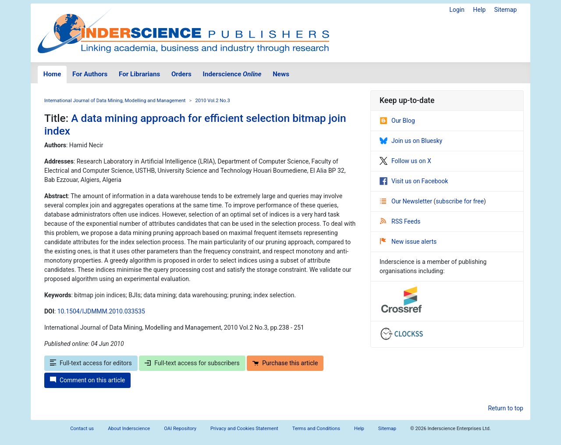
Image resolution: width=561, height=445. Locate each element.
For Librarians (139, 74)
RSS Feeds (400, 221)
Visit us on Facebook (414, 181)
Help (479, 9)
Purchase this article (285, 363)
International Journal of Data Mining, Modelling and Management (115, 100)
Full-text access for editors (91, 363)
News (281, 74)
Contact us (82, 428)
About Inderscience (129, 428)
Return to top (505, 408)
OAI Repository (180, 428)
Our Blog (397, 120)
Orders (181, 74)
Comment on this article (87, 380)
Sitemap (505, 9)
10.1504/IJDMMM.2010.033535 (101, 311)
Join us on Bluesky (411, 140)
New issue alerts (408, 241)
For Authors (89, 74)
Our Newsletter (406, 201)
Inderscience (232, 74)
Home (52, 74)
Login (457, 9)
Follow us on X (405, 160)
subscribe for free (460, 201)
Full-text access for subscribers (192, 363)
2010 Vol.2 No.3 (212, 100)
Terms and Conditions (316, 428)
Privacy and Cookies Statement (244, 428)
